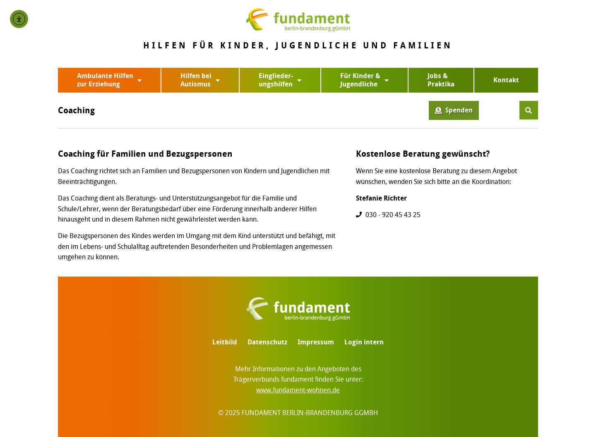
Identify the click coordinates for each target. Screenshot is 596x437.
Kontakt (506, 80)
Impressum (316, 342)
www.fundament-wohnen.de (298, 390)
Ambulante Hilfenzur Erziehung (109, 80)
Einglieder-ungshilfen (280, 80)
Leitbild (224, 342)
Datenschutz (267, 342)
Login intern (364, 342)
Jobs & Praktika (441, 80)
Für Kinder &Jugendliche (364, 80)
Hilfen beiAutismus (200, 80)
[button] (528, 110)
